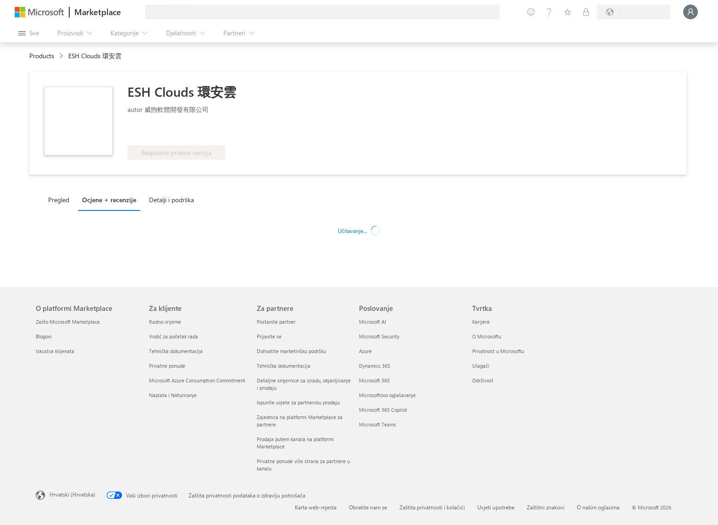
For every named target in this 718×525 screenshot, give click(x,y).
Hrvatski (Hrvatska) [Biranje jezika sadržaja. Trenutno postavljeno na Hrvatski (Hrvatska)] (72, 494)
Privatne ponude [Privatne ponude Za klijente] (167, 365)
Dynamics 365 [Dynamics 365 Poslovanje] (374, 365)
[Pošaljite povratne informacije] (531, 12)
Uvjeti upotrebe (495, 507)
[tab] (61, 199)
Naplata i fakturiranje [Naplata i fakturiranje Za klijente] (173, 395)
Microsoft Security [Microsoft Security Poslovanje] (379, 336)
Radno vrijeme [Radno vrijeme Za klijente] (165, 321)
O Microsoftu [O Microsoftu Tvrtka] (486, 336)
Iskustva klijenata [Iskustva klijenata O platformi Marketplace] (55, 351)
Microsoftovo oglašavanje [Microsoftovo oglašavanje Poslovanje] (387, 395)
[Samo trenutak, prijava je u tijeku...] (690, 12)
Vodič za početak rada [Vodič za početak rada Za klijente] (173, 336)
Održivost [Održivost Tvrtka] (482, 380)
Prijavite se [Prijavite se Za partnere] (269, 336)
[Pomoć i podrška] (549, 12)
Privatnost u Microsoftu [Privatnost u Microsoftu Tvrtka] (498, 351)
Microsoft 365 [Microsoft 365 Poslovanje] (374, 380)
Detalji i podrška (171, 199)
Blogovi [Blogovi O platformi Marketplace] (44, 336)
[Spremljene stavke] (567, 12)
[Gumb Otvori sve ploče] (29, 33)
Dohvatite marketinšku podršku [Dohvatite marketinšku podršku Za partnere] (291, 351)
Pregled (58, 199)
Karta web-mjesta (316, 507)
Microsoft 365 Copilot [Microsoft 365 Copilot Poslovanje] (383, 409)
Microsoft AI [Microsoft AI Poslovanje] (372, 321)
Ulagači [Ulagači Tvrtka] (480, 365)
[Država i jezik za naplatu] (633, 12)
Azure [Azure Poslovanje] (365, 351)
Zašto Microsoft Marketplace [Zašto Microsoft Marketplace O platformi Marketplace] (68, 321)
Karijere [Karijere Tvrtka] (481, 321)
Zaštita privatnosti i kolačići (432, 507)
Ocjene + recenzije (109, 199)
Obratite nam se (368, 507)
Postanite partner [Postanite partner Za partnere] (276, 321)
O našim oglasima (598, 507)
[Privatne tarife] (586, 12)
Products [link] (41, 55)
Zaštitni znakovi (545, 507)
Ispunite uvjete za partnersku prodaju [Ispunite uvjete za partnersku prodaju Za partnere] (298, 402)
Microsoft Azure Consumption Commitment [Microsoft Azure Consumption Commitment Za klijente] (197, 380)
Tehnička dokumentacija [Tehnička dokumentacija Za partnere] (283, 365)
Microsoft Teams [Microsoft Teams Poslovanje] (377, 424)
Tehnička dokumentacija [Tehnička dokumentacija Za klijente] (176, 351)
